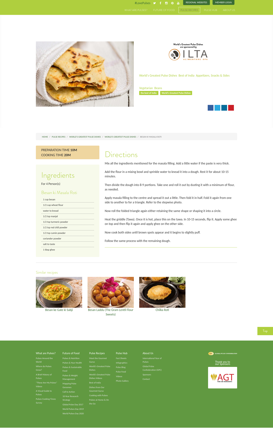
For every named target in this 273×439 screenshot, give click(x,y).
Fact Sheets (121, 360)
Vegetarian (146, 88)
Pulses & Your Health (72, 365)
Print (158, 108)
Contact (146, 382)
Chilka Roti (162, 312)
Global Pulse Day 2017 (73, 408)
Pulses (52, 14)
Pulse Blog (121, 370)
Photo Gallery (122, 383)
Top (265, 333)
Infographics (122, 365)
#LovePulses (141, 3)
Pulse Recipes (189, 10)
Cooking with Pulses (98, 398)
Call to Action (69, 395)
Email (145, 108)
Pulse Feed (121, 374)
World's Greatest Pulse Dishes (158, 76)
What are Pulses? (135, 10)
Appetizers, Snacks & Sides (214, 76)
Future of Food (164, 10)
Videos (119, 379)
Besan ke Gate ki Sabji (59, 312)
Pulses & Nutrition (71, 360)
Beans (159, 88)
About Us (229, 10)
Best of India (188, 76)
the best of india (149, 93)
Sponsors (147, 377)
